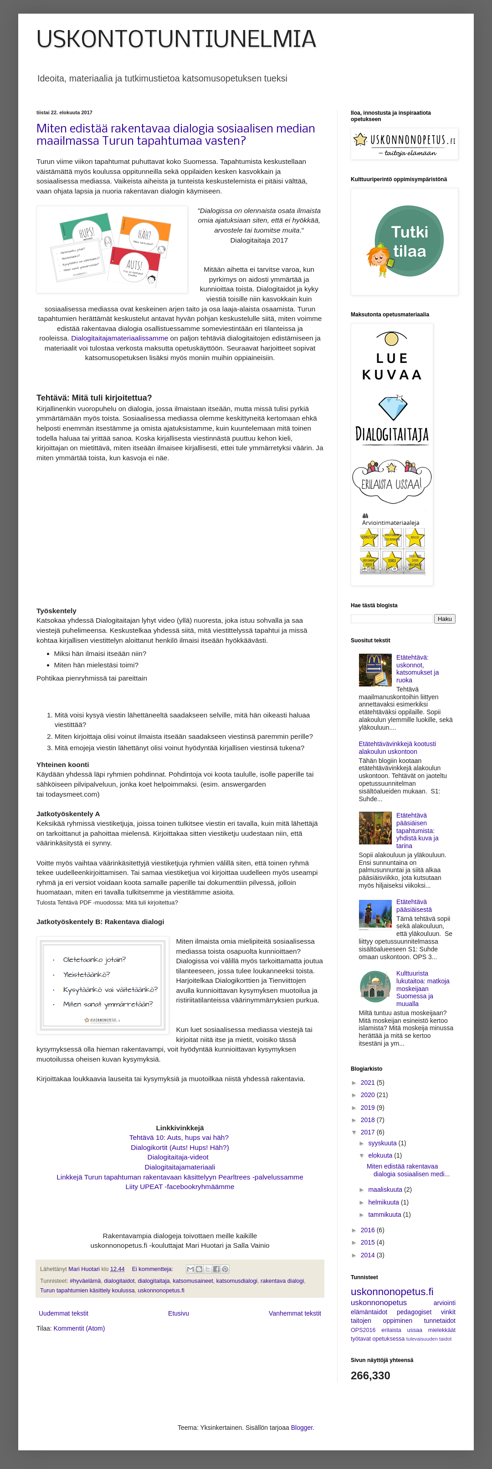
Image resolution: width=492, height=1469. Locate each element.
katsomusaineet (193, 1281)
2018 (369, 1119)
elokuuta (381, 1155)
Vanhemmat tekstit (295, 1313)
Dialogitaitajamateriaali (180, 1167)
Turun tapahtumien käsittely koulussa (87, 1290)
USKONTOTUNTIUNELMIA (176, 40)
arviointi (445, 1302)
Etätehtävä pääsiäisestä (414, 905)
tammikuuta (385, 1214)
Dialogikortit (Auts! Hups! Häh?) (180, 1147)
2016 (369, 1230)
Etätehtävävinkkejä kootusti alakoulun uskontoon (397, 747)
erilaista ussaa (401, 1330)
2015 (369, 1242)
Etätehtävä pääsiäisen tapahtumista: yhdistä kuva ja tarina (417, 830)
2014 (369, 1255)
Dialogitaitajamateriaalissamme (119, 338)
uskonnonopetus (379, 1302)
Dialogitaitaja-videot (178, 1157)
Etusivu (178, 1313)
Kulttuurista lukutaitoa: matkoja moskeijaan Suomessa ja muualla (423, 988)
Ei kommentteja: (153, 1269)
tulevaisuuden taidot (429, 1339)
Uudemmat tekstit (63, 1313)
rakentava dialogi (282, 1281)
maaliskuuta (386, 1189)
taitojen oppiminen (381, 1320)
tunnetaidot (440, 1320)
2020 (369, 1094)
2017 (369, 1132)
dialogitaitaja (153, 1281)
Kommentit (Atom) (79, 1328)
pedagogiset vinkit (426, 1312)
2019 (369, 1107)
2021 (369, 1082)
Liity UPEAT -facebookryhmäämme (180, 1186)
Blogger (302, 1427)
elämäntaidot (369, 1312)
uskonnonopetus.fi (161, 1290)
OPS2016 (363, 1330)
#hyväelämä (85, 1281)
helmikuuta (384, 1202)
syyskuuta (383, 1143)
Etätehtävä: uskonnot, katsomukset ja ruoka (417, 669)
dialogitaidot (119, 1281)
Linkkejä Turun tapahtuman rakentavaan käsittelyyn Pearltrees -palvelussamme (179, 1177)
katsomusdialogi (236, 1281)
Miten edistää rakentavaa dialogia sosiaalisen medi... (408, 1170)
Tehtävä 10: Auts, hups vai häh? (180, 1137)
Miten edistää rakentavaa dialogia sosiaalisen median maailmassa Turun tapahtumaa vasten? (175, 135)
